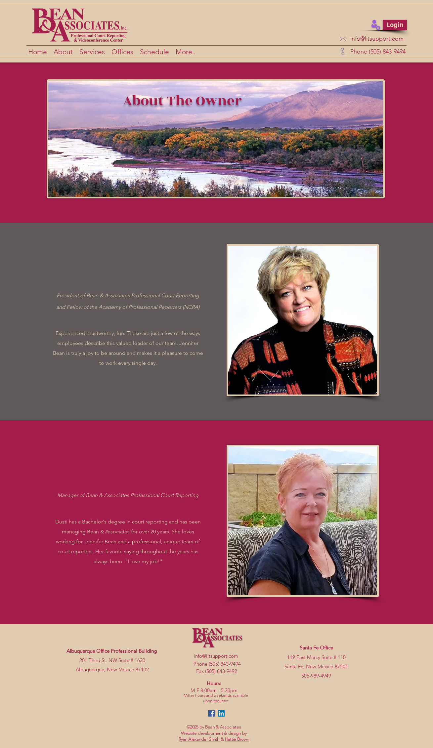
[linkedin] (221, 713)
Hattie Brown (237, 739)
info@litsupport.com (377, 38)
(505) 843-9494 (225, 664)
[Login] (395, 25)
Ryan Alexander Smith (200, 739)
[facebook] (211, 713)
